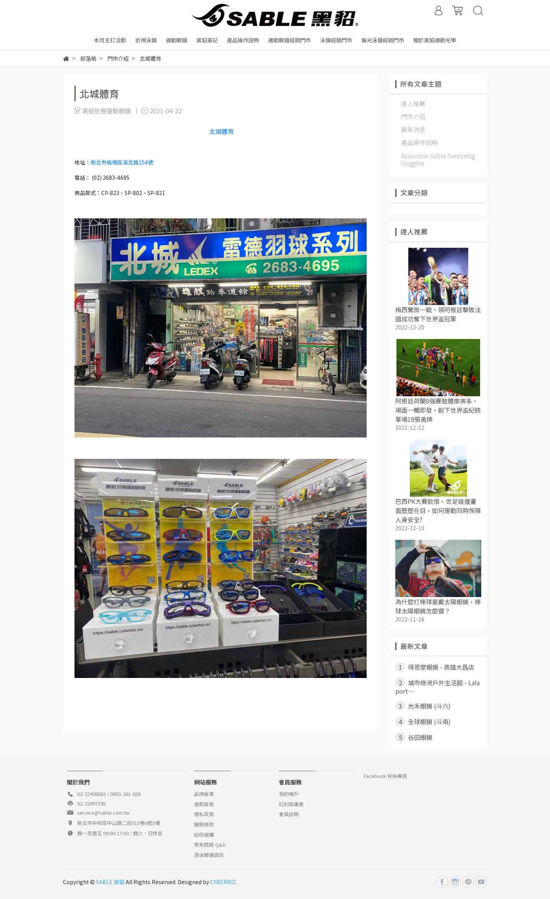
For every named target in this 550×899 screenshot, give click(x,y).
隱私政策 (204, 814)
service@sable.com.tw (103, 812)
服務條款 (204, 824)
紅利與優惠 (291, 804)
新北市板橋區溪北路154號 (122, 162)
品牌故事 (204, 793)
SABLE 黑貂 (110, 882)
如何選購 (204, 834)
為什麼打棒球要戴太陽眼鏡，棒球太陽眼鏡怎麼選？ (438, 606)
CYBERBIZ (223, 882)
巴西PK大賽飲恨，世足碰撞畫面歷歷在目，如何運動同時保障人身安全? (438, 510)
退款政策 (204, 804)
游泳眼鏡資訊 (209, 855)
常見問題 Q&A (209, 844)
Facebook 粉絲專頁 (385, 776)
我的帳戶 (289, 793)
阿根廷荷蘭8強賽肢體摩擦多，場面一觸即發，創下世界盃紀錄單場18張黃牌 (438, 410)
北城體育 (221, 131)
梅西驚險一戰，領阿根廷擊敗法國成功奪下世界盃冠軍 (438, 314)
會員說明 (289, 814)
